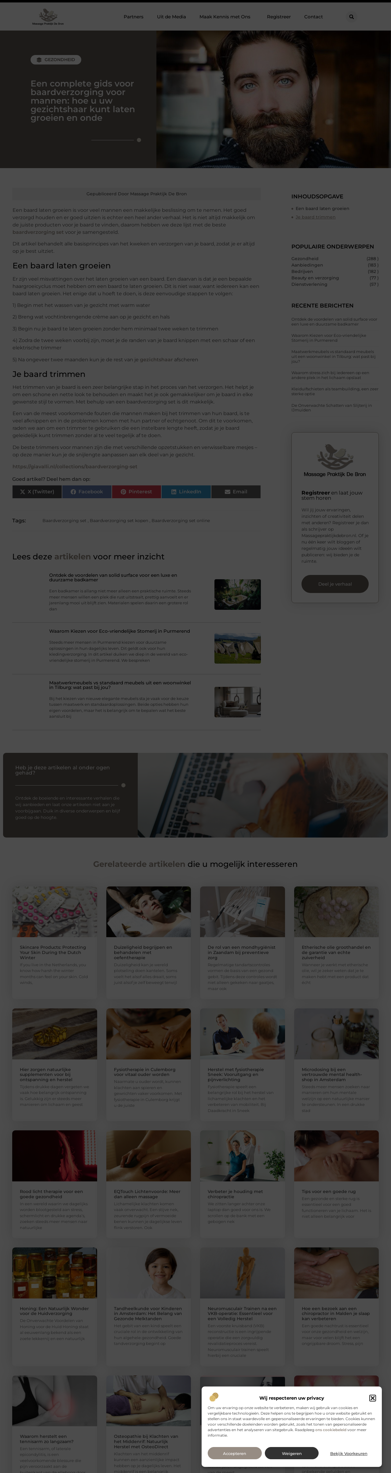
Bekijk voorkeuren (348, 1453)
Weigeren (292, 1453)
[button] (373, 1398)
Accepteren (234, 1453)
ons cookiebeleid (330, 1429)
